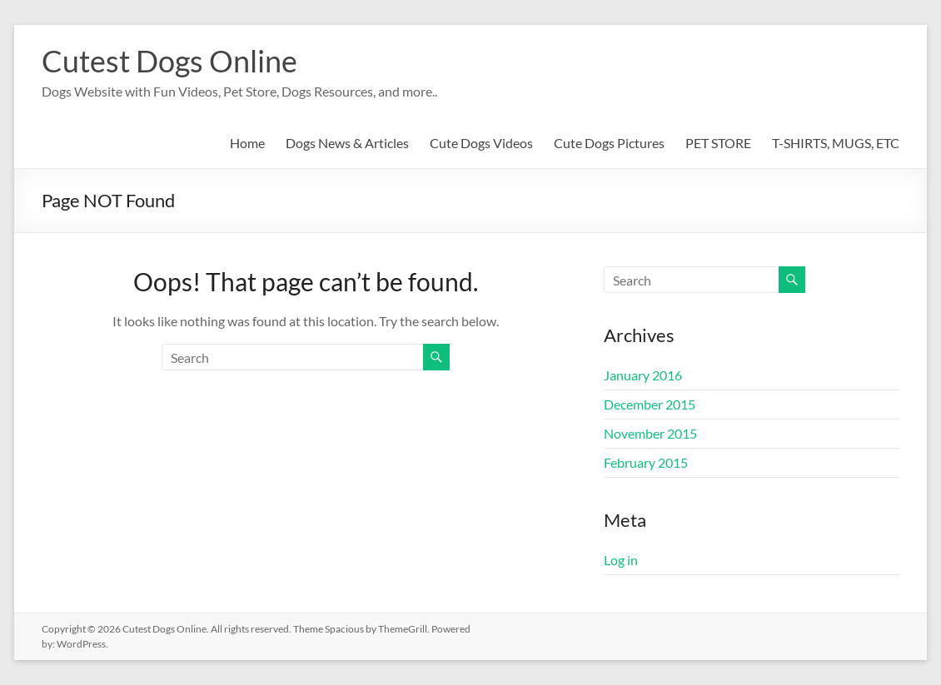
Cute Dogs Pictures (609, 143)
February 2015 (646, 462)
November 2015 (650, 433)
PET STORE (718, 143)
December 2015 (649, 404)
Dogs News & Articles (347, 143)
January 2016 (643, 375)
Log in (621, 560)
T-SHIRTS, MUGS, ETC (835, 143)
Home (247, 143)
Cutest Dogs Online (169, 60)
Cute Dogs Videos (481, 143)
